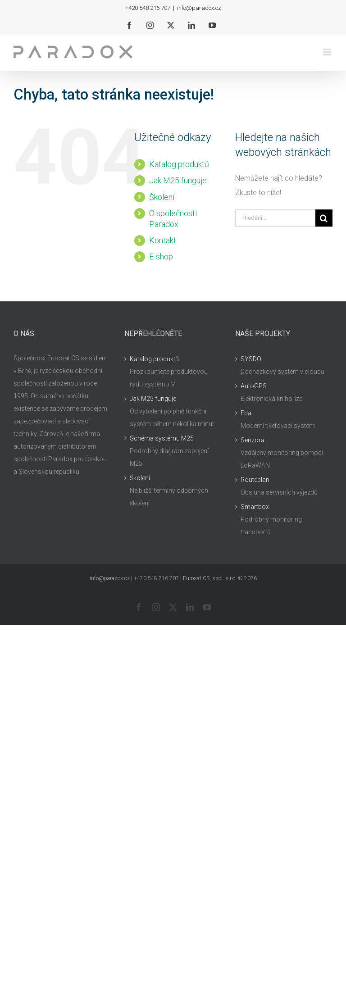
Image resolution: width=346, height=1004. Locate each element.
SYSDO (251, 359)
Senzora (252, 440)
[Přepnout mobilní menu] (327, 52)
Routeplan (255, 479)
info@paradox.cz (199, 8)
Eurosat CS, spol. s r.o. (210, 578)
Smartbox (255, 506)
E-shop (161, 256)
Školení (161, 197)
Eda (246, 413)
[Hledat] (323, 218)
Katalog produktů (179, 164)
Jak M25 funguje (178, 180)
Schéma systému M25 (162, 438)
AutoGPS (254, 386)
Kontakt (162, 240)
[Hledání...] (275, 218)
